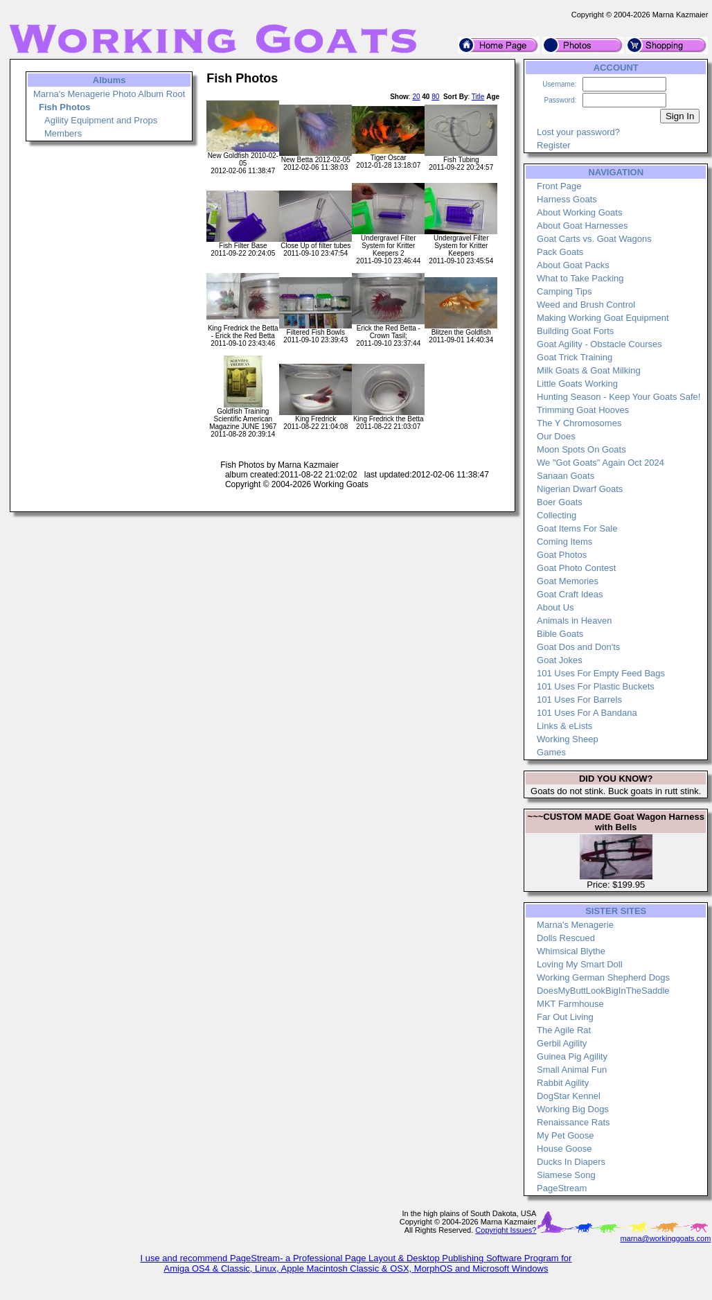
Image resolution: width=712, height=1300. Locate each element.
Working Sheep (567, 739)
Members (63, 133)
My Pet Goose (565, 1135)
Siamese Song (566, 1175)
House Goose (564, 1148)
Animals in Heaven (574, 620)
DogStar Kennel (568, 1096)
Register (553, 145)
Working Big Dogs (573, 1109)
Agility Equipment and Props (100, 120)
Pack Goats (560, 252)
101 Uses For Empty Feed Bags (601, 673)
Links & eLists (564, 726)
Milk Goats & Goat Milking (589, 370)
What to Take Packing (580, 278)
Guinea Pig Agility (572, 1056)
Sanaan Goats (565, 476)
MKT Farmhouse (570, 1004)
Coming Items (564, 541)
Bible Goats (560, 634)
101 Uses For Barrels (579, 699)
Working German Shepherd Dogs (603, 977)
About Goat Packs (573, 265)
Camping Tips (564, 291)
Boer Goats (559, 502)
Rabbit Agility (563, 1083)
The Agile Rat (564, 1030)
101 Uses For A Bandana (587, 713)
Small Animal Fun (572, 1069)
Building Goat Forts (575, 331)
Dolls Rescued (566, 938)
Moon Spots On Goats (581, 449)
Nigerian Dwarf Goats (580, 489)
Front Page (559, 186)
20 (416, 96)
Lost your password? (578, 132)
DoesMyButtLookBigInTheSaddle (603, 990)
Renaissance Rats (573, 1122)
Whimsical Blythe (571, 951)
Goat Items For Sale (577, 528)
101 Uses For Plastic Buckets (596, 686)
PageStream (562, 1188)
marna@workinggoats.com (665, 1238)
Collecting (556, 515)
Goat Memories (567, 581)
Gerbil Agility (562, 1043)
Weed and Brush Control (586, 304)
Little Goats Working (577, 383)
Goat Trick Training (574, 357)
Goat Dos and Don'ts (578, 647)
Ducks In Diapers (571, 1162)
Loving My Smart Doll (580, 964)
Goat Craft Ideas (570, 594)
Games (551, 752)
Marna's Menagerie (575, 925)
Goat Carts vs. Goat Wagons (594, 239)
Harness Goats (567, 199)
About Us (555, 607)
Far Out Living (565, 1017)
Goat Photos (562, 555)
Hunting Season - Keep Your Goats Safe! (618, 397)
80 (435, 96)
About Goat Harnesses (582, 225)
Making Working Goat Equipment (603, 318)
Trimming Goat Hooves (583, 410)
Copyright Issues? (505, 1230)
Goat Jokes (559, 660)
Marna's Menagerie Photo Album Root (109, 94)
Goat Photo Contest (576, 568)
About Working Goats (579, 212)
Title (478, 96)
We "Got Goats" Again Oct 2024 (600, 462)
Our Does (556, 436)
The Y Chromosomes (579, 423)
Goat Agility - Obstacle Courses (599, 344)
